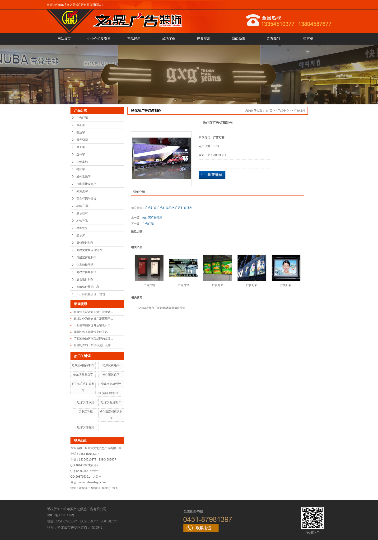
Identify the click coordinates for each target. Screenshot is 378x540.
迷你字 (80, 154)
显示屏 (80, 235)
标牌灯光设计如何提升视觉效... (93, 312)
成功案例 (168, 39)
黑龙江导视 (86, 411)
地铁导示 (82, 220)
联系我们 (273, 39)
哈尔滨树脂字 (111, 365)
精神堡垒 (82, 228)
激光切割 (82, 139)
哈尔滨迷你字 (111, 374)
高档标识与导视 (86, 198)
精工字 (80, 147)
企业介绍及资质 (99, 39)
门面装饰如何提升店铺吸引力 (92, 325)
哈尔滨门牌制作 (108, 393)
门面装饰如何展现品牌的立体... (93, 338)
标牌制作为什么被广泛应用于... (93, 318)
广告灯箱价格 (165, 207)
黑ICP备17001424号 (61, 515)
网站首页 (64, 39)
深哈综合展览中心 (87, 287)
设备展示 (203, 39)
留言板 (308, 39)
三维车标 (82, 161)
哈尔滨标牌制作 (111, 402)
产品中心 (283, 110)
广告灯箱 (82, 117)
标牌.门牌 (82, 206)
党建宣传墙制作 (86, 272)
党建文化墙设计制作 (89, 250)
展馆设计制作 (84, 242)
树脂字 (80, 169)
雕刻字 (80, 125)
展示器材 (82, 213)
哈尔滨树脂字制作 (83, 365)
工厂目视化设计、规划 (90, 294)
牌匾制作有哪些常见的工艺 (91, 332)
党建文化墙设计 (111, 384)
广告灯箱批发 (183, 207)
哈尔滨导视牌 (85, 427)
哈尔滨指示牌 (85, 402)
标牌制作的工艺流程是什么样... (93, 345)
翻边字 (80, 132)
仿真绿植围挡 (84, 264)
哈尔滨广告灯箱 (152, 217)
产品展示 (133, 39)
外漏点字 (82, 191)
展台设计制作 (84, 279)
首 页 (269, 110)
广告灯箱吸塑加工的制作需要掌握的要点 (160, 308)
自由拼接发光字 (86, 184)
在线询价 (212, 175)
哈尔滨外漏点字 (83, 374)
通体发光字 (83, 176)
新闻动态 (238, 39)
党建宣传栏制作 (86, 257)
